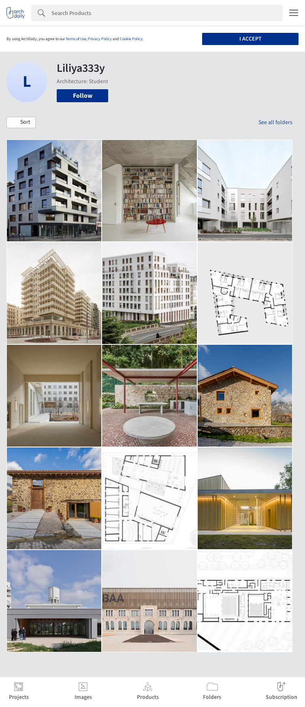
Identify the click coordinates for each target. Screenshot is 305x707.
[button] (21, 122)
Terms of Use (76, 39)
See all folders (275, 122)
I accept (250, 39)
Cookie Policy (131, 39)
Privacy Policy (100, 39)
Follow (82, 95)
